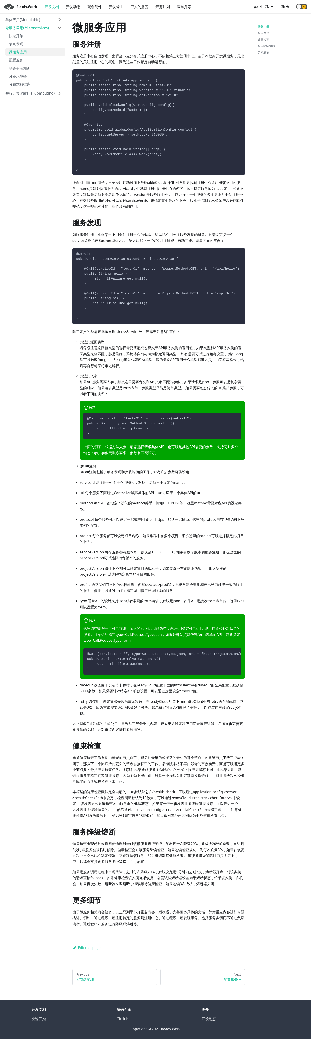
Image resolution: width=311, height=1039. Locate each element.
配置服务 (16, 60)
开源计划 (163, 6)
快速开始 (16, 35)
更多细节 (263, 52)
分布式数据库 (19, 84)
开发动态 (73, 6)
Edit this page (86, 947)
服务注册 (263, 26)
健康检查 (263, 39)
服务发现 (263, 33)
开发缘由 (116, 6)
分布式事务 (18, 76)
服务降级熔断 (266, 46)
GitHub (287, 6)
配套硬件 (94, 6)
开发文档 (52, 6)
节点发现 (16, 43)
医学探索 (184, 6)
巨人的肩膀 (139, 6)
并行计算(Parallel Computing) (30, 93)
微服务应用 (18, 51)
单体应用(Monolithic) (22, 19)
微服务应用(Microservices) (27, 27)
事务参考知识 (19, 68)
